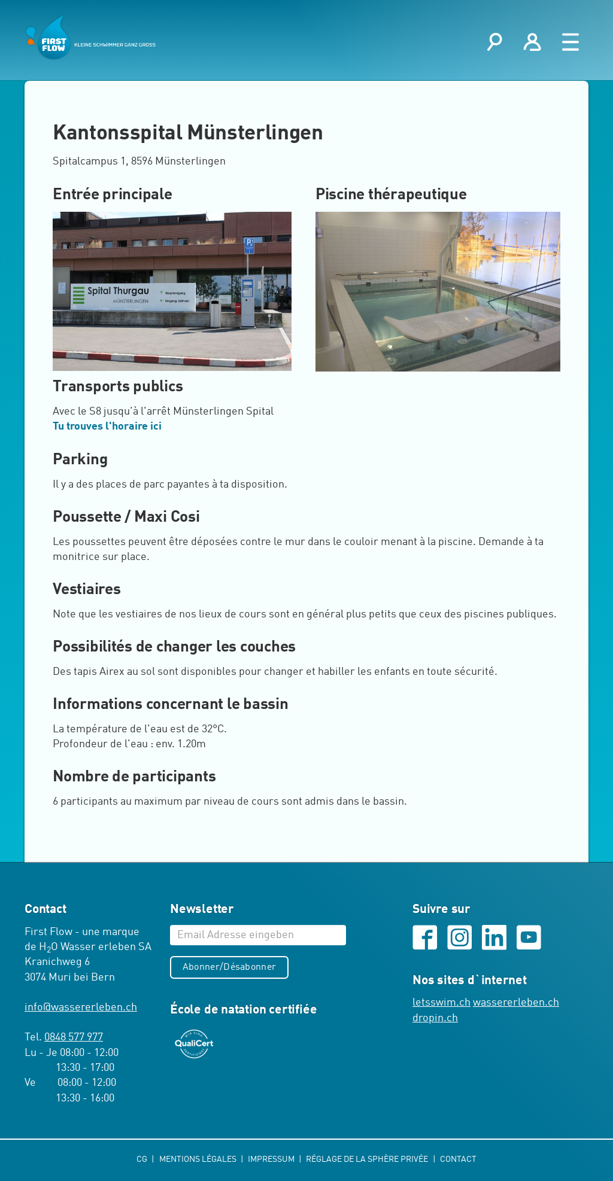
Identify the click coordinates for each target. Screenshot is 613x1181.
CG (142, 1159)
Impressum (272, 1159)
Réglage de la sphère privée (368, 1159)
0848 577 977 (73, 1038)
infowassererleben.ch (81, 1008)
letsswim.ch (441, 1004)
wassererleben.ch (516, 1004)
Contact (458, 1159)
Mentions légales (198, 1159)
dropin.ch (435, 1019)
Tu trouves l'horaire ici (107, 427)
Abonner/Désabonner (230, 968)
